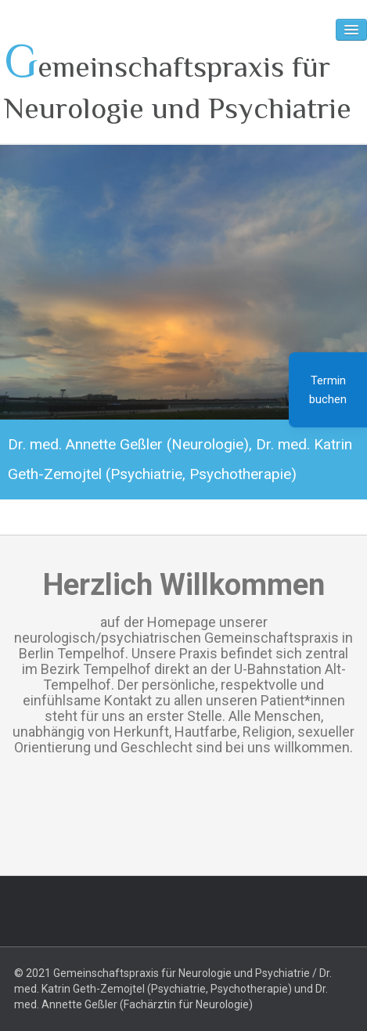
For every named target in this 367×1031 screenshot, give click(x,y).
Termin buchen (328, 389)
